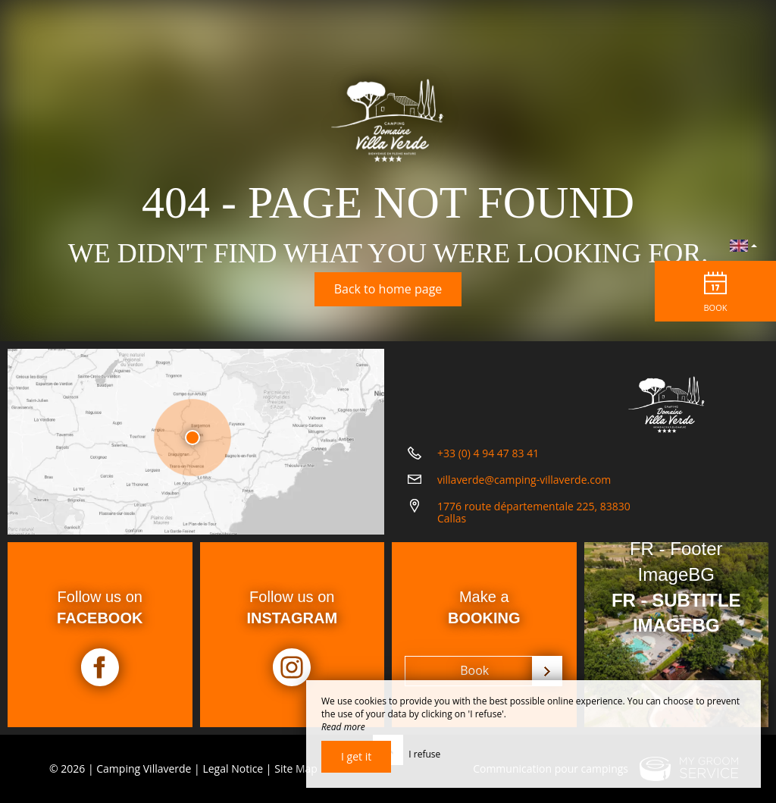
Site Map (296, 768)
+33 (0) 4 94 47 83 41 (488, 453)
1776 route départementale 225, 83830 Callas (533, 512)
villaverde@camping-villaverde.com (524, 479)
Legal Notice (232, 768)
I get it (356, 756)
